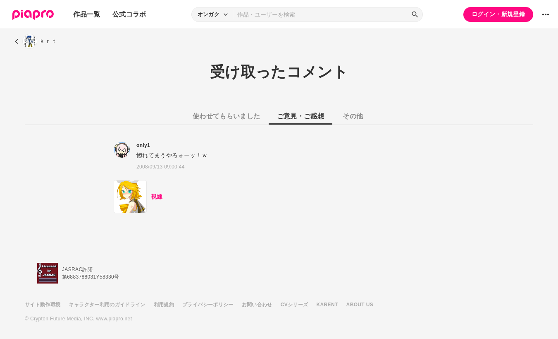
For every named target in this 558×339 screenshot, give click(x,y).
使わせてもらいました (226, 116)
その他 (353, 116)
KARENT (327, 305)
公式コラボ (129, 14)
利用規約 (164, 305)
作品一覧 (86, 14)
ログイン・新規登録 (498, 14)
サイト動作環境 (42, 305)
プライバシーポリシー (208, 305)
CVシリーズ (294, 305)
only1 (143, 145)
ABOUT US (359, 305)
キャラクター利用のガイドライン (107, 305)
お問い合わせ (257, 305)
